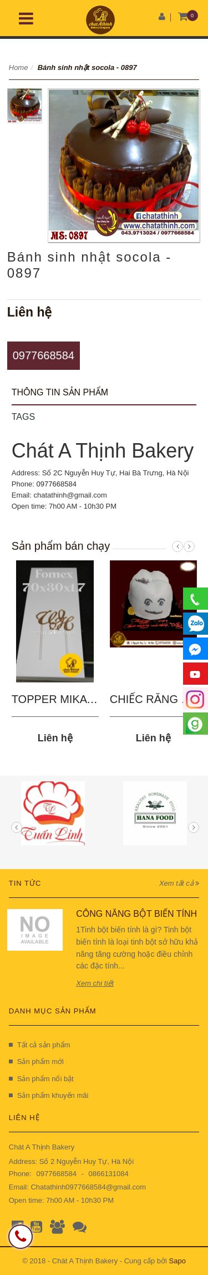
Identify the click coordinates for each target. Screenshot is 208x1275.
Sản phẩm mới (36, 1061)
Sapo (177, 1261)
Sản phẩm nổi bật (41, 1079)
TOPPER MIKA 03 (57, 699)
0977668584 (43, 355)
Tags (23, 416)
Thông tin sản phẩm (60, 392)
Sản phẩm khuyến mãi (49, 1095)
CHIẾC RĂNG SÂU (157, 699)
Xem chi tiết (95, 983)
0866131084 (108, 1173)
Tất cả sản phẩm (39, 1045)
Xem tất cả (179, 883)
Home (18, 67)
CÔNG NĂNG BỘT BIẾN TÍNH (136, 913)
